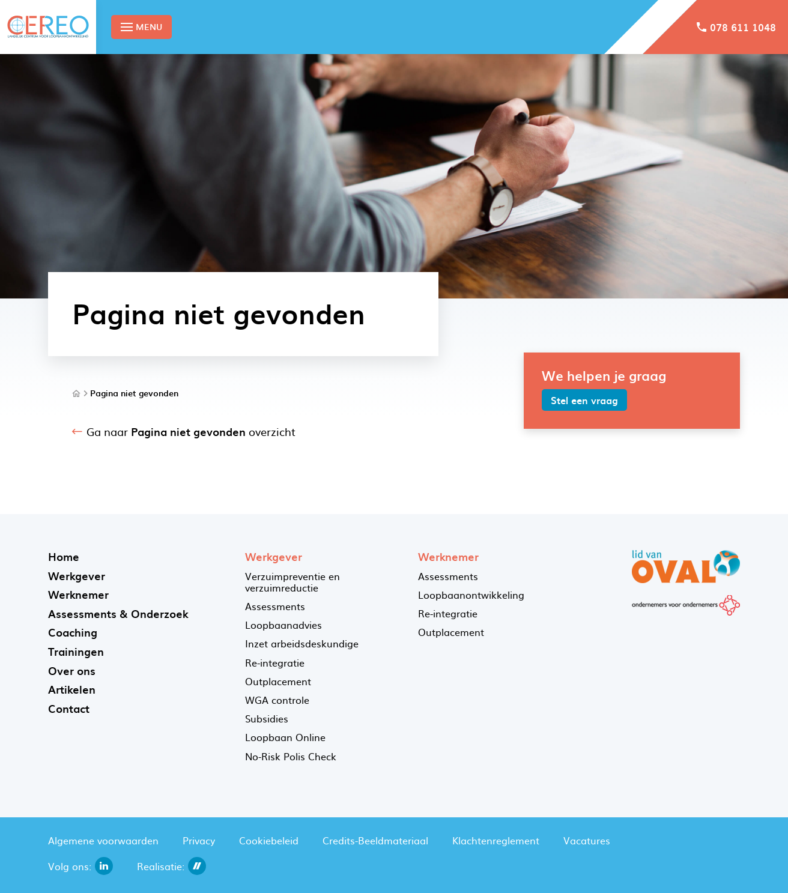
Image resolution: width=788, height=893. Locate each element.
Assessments (275, 606)
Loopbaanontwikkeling (471, 594)
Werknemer (78, 594)
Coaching (72, 632)
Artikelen (71, 689)
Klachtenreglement (495, 840)
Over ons (71, 670)
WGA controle (277, 699)
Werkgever (76, 576)
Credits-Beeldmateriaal (375, 840)
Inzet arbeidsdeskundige (302, 643)
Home (63, 556)
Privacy (199, 840)
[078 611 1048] (736, 27)
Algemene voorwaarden (103, 840)
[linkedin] (104, 866)
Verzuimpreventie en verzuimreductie (292, 582)
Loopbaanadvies (283, 624)
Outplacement (278, 681)
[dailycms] (197, 866)
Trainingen (76, 651)
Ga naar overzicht (191, 431)
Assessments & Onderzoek (118, 613)
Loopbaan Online (285, 737)
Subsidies (266, 718)
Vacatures (586, 840)
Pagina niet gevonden (134, 394)
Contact (68, 708)
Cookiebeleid (269, 840)
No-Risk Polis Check (290, 756)
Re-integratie (275, 662)
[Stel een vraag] (584, 400)
